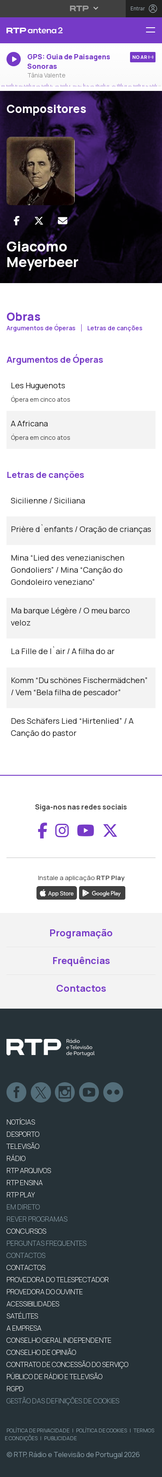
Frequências (81, 960)
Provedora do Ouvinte (44, 1291)
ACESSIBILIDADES (32, 1304)
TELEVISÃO (22, 1146)
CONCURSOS (26, 1231)
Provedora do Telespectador (57, 1279)
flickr (113, 1092)
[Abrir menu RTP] (81, 8)
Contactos (81, 988)
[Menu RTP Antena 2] (154, 30)
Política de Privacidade (38, 1430)
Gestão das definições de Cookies (62, 1401)
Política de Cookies (101, 1430)
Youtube (89, 1092)
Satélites (22, 1316)
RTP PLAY (20, 1195)
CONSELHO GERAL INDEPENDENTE (58, 1340)
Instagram (65, 1092)
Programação (81, 932)
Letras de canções (115, 328)
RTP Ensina (24, 1182)
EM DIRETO (23, 1207)
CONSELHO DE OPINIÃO (41, 1352)
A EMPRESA (23, 1328)
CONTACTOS (25, 1267)
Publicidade (60, 1438)
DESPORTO (22, 1134)
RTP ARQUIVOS (28, 1170)
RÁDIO (15, 1158)
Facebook (16, 1092)
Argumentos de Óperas (41, 328)
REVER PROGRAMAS (36, 1219)
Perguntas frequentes (46, 1243)
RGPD (15, 1388)
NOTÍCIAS (20, 1122)
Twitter (41, 1092)
